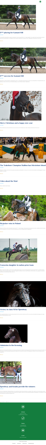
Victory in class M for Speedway (13, 310)
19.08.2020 (1, 347)
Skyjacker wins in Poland (10, 223)
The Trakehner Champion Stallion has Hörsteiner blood (23, 165)
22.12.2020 (1, 125)
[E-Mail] (23, 430)
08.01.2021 (1, 78)
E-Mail (23, 435)
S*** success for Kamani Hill (12, 76)
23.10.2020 (1, 167)
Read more (1, 40)
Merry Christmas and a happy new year (16, 123)
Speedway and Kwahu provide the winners (17, 387)
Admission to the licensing (11, 345)
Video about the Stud (8, 181)
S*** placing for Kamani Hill (11, 33)
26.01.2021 (1, 34)
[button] (40, 1)
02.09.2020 (2, 225)
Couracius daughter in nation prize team (17, 265)
